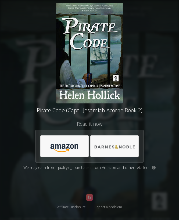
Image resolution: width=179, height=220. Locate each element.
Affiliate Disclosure (71, 207)
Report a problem (108, 207)
